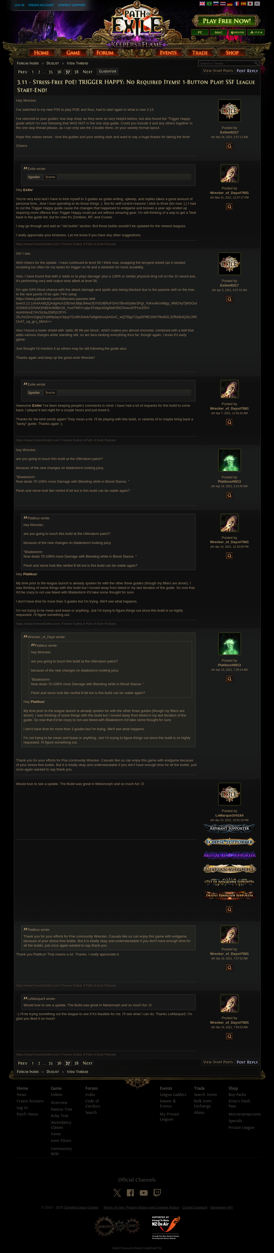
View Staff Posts (218, 70)
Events (166, 1088)
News (21, 1094)
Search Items (205, 1094)
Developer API (221, 1207)
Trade (199, 1088)
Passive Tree (61, 1109)
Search (91, 1112)
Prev (22, 71)
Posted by (229, 128)
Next (88, 71)
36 (59, 71)
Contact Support (72, 5)
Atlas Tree (59, 1116)
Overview (59, 1102)
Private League (241, 1127)
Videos (56, 1094)
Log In (19, 5)
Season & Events (168, 1104)
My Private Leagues (169, 1117)
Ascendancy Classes (61, 1125)
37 (68, 72)
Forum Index (28, 63)
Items (56, 1134)
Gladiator (107, 71)
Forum (91, 1088)
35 (50, 71)
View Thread (77, 63)
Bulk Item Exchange (202, 1104)
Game (56, 1088)
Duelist (53, 63)
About (199, 1112)
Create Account (41, 5)
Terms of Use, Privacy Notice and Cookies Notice (141, 1207)
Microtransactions (245, 1114)
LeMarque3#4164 (229, 815)
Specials (235, 1121)
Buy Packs (237, 1094)
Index (90, 1094)
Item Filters (61, 1140)
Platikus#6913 (229, 481)
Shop (233, 1088)
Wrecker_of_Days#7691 (229, 193)
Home (22, 1088)
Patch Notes (27, 1114)
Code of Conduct (92, 1104)
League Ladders (173, 1094)
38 (76, 71)
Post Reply (247, 70)
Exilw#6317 (229, 132)
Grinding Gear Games (81, 1207)
